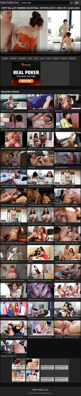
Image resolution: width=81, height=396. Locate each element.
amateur (23, 58)
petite (6, 58)
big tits (65, 58)
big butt (73, 58)
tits (37, 58)
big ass (56, 58)
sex (31, 58)
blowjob (14, 58)
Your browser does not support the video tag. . (40, 33)
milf (49, 58)
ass (43, 58)
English (77, 2)
